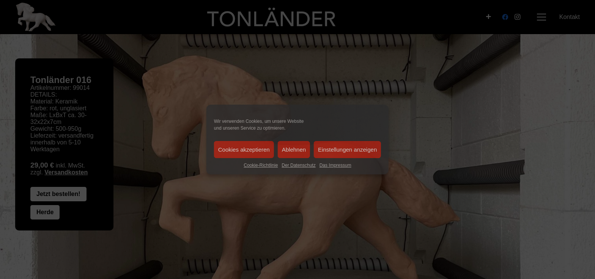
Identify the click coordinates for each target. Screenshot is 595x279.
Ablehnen (294, 149)
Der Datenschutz (298, 165)
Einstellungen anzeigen (347, 149)
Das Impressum (335, 165)
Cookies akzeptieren (244, 149)
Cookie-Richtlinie (261, 165)
